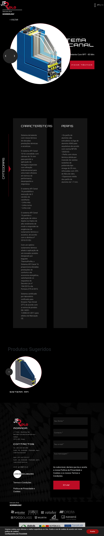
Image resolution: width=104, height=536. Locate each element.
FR (102, 5)
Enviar (66, 485)
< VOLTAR (14, 20)
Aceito (92, 531)
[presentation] (5, 56)
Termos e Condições (22, 483)
